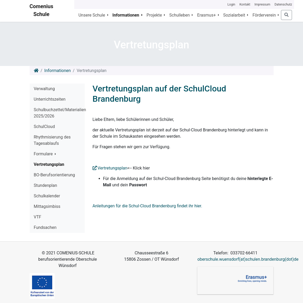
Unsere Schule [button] (92, 15)
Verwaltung (44, 88)
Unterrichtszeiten (50, 99)
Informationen (57, 70)
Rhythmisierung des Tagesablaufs (52, 140)
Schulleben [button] (180, 15)
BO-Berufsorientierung (54, 174)
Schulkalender (47, 195)
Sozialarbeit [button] (234, 15)
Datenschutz (283, 4)
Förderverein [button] (264, 15)
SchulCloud (44, 126)
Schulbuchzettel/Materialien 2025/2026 (59, 113)
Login (231, 4)
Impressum (262, 4)
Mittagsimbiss (47, 206)
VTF (37, 216)
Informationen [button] (126, 15)
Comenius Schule (41, 10)
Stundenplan (45, 185)
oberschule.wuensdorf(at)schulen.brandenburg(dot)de (247, 259)
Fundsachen (45, 227)
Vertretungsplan (49, 164)
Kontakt (245, 4)
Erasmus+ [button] (207, 15)
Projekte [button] (155, 15)
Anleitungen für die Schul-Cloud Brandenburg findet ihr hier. (147, 205)
